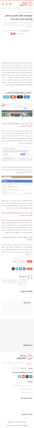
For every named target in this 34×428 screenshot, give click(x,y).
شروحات (15, 261)
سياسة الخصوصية (27, 392)
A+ (14, 34)
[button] (24, 268)
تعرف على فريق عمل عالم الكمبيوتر (22, 385)
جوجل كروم (20, 12)
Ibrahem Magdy (23, 425)
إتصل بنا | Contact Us (26, 389)
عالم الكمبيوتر (11, 422)
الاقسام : (30, 368)
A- (11, 34)
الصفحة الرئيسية (28, 12)
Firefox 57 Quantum (14, 247)
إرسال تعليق (27, 302)
